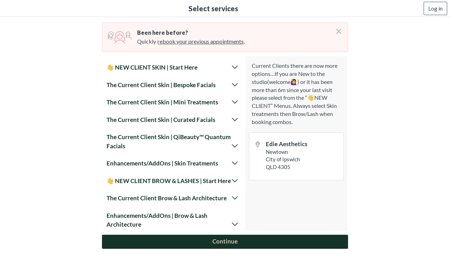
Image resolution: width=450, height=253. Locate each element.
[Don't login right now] (336, 28)
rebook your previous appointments (201, 41)
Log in (435, 8)
